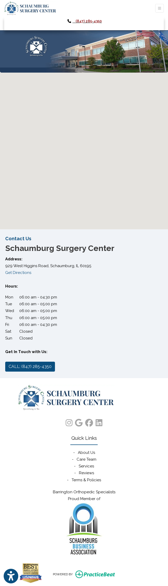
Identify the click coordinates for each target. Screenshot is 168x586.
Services (86, 466)
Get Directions (18, 272)
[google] (79, 421)
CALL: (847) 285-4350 (30, 366)
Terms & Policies (86, 480)
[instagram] (69, 421)
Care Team (86, 459)
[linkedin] (99, 421)
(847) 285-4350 (89, 21)
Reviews (86, 473)
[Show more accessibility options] (11, 576)
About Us (86, 452)
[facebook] (89, 421)
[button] (84, 146)
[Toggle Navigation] (159, 8)
